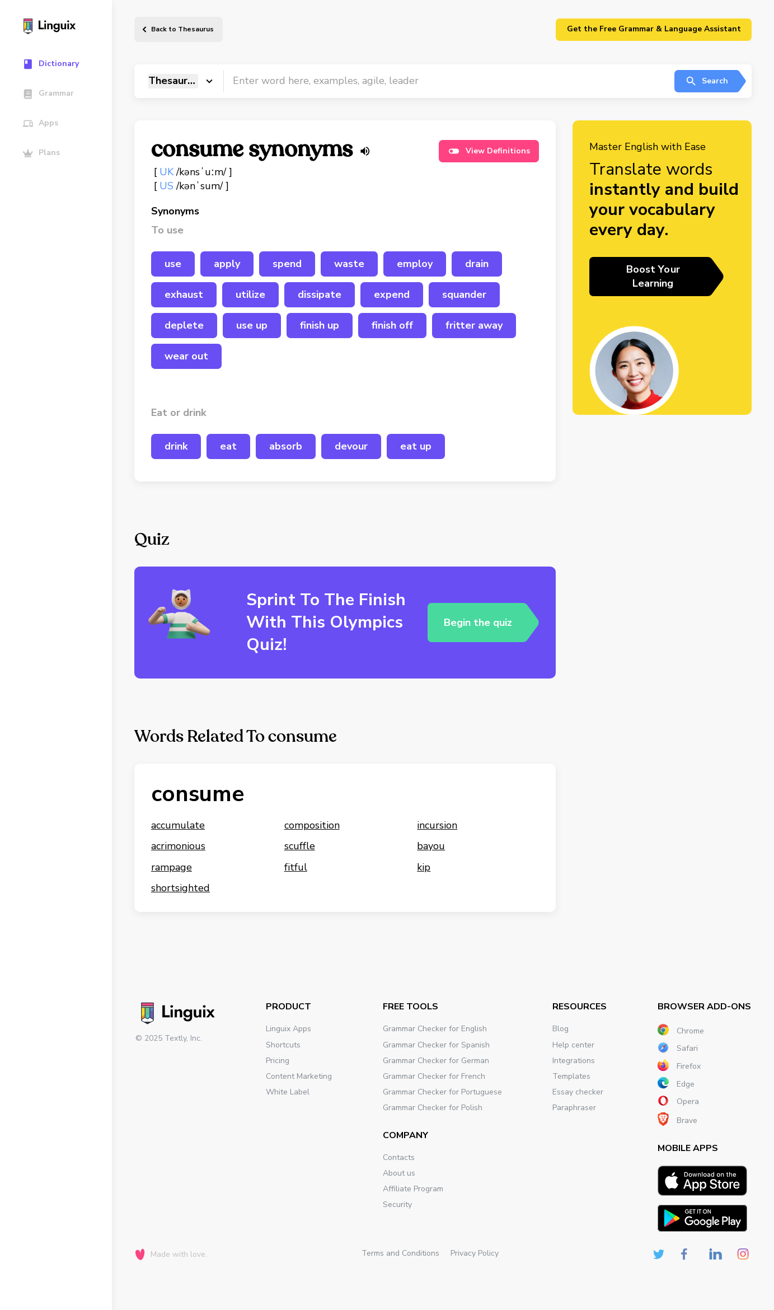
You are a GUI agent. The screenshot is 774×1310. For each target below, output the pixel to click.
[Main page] (61, 27)
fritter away (474, 325)
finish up (319, 325)
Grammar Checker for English (435, 1028)
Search (706, 81)
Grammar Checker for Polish (432, 1107)
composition (312, 825)
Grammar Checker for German (436, 1060)
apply (227, 263)
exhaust (184, 294)
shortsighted (180, 888)
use (173, 263)
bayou (431, 846)
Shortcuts (283, 1045)
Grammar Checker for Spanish (436, 1045)
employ (415, 263)
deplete (184, 325)
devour (351, 446)
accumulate (178, 825)
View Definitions (489, 151)
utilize (250, 294)
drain (477, 263)
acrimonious (178, 846)
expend (392, 294)
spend (287, 263)
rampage (171, 867)
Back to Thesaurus (182, 29)
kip (423, 867)
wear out (186, 356)
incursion (437, 825)
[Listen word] (365, 151)
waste (349, 263)
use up (252, 325)
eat (228, 446)
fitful (295, 867)
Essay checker (577, 1092)
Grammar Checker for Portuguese (442, 1092)
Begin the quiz (478, 622)
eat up (415, 446)
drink (176, 446)
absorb (285, 446)
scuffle (299, 846)
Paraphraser (574, 1107)
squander (464, 294)
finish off (392, 325)
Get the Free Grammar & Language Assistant (654, 29)
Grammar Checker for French (434, 1076)
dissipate (319, 294)
